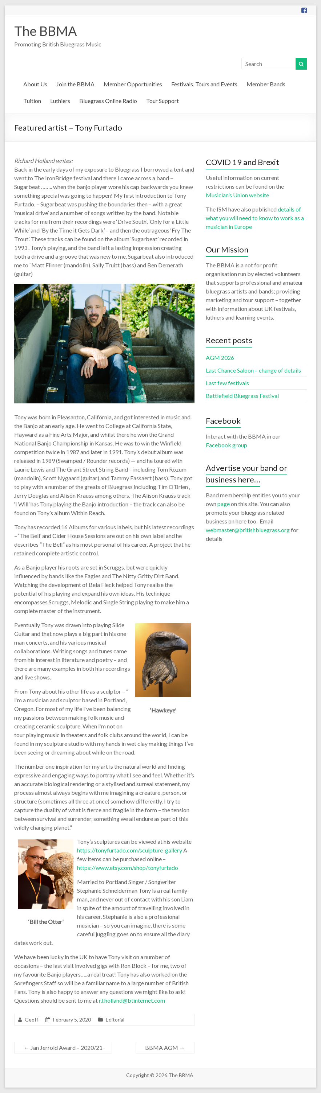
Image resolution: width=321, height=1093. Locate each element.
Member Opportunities (133, 84)
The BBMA (45, 31)
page (223, 503)
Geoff (31, 1019)
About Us (35, 84)
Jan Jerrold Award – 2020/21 (63, 1047)
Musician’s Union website (237, 195)
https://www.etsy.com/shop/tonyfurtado (127, 867)
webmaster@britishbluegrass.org (248, 529)
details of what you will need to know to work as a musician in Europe (255, 218)
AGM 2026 (220, 357)
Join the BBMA (75, 84)
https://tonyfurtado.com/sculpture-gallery (129, 850)
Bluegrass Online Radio (108, 100)
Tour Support (162, 100)
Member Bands (265, 84)
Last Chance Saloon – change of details (253, 370)
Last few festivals (227, 382)
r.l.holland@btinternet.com (132, 1000)
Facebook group (226, 444)
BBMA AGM (165, 1047)
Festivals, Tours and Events (204, 84)
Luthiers (60, 100)
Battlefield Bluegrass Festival (242, 395)
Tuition (32, 100)
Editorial (115, 1019)
